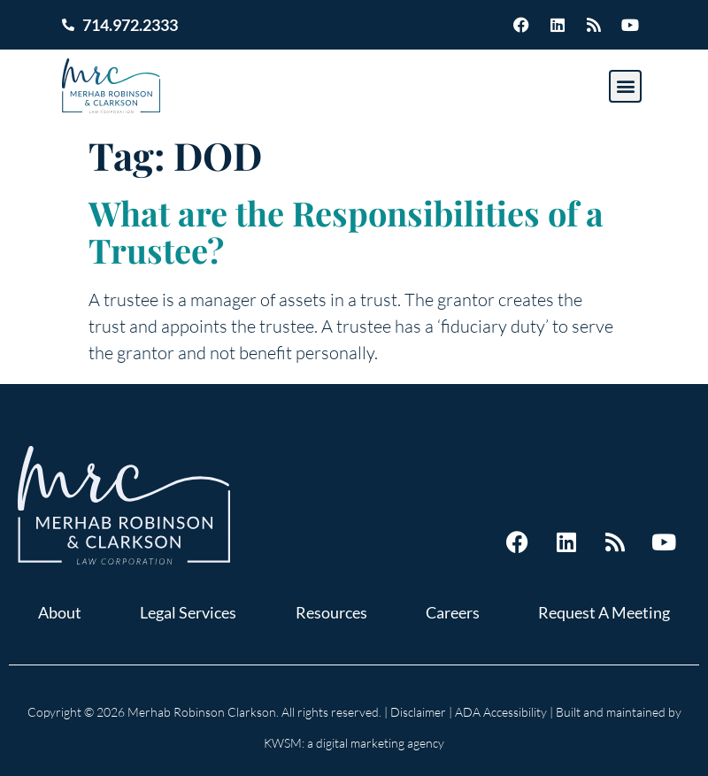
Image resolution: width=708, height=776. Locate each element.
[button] (625, 86)
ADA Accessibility (501, 711)
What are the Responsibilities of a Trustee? (346, 231)
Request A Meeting (604, 612)
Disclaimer (418, 711)
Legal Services (188, 612)
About (59, 612)
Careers (453, 612)
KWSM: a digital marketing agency (354, 742)
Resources (331, 612)
